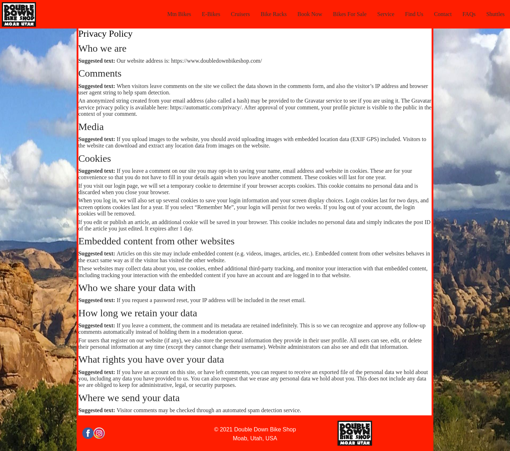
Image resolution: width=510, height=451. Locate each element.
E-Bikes (211, 14)
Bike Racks (274, 14)
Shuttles (495, 14)
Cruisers (240, 14)
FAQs (468, 14)
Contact (443, 14)
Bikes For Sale (349, 14)
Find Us (414, 14)
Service (386, 14)
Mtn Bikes (179, 14)
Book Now (310, 14)
